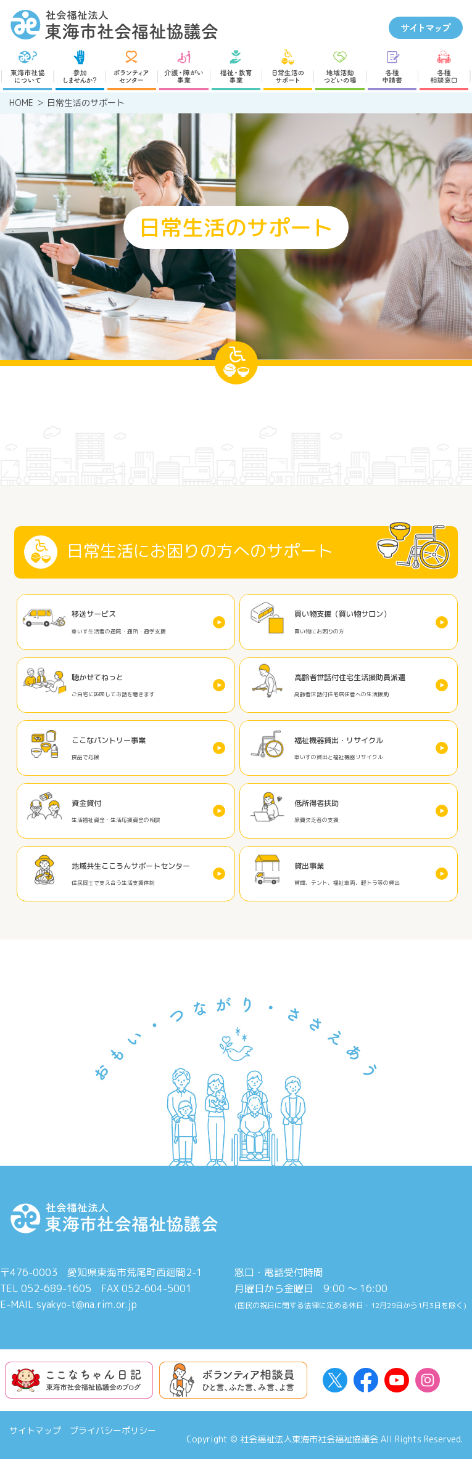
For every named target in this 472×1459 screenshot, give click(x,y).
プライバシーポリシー (113, 1430)
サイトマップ (35, 1430)
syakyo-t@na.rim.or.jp (86, 1304)
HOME (21, 102)
